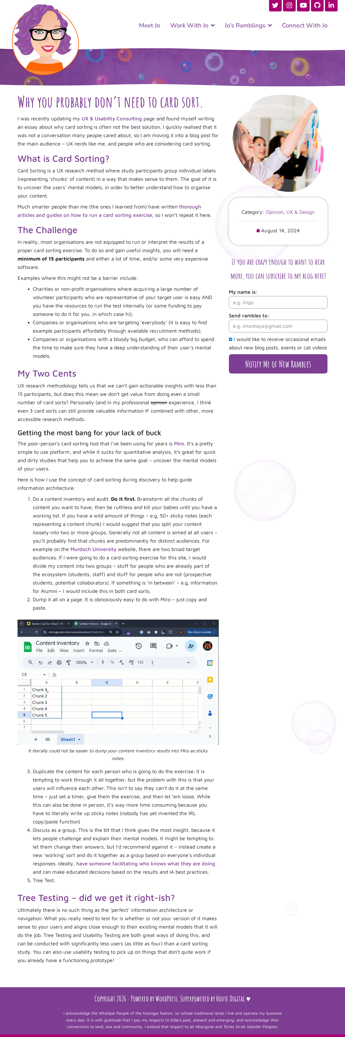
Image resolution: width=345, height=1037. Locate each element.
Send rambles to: (249, 315)
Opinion (274, 212)
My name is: (243, 292)
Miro (179, 443)
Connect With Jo (304, 25)
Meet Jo (149, 25)
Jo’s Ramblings (248, 25)
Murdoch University (93, 549)
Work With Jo (192, 25)
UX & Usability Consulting (112, 118)
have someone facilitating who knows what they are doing (145, 863)
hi (128, 314)
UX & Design (300, 212)
